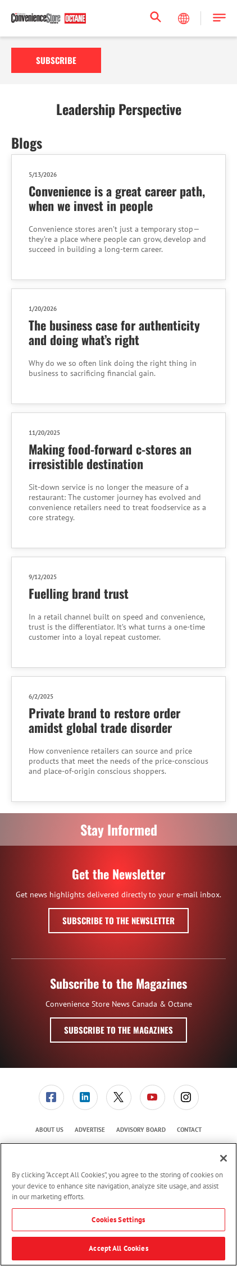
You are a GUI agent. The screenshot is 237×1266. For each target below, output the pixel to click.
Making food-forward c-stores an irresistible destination (110, 456)
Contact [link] (189, 1130)
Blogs (26, 142)
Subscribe (56, 60)
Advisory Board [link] (141, 1130)
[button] (219, 18)
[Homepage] (48, 18)
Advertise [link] (90, 1130)
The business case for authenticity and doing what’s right (114, 332)
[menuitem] (51, 1097)
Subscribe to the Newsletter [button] (118, 920)
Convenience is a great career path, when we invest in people (117, 198)
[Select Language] (185, 18)
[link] (51, 1097)
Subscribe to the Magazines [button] (118, 1030)
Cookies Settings (118, 1219)
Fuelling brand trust (79, 593)
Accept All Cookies (118, 1248)
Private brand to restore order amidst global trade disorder (104, 720)
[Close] (223, 1158)
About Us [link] (49, 1130)
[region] (118, 1204)
